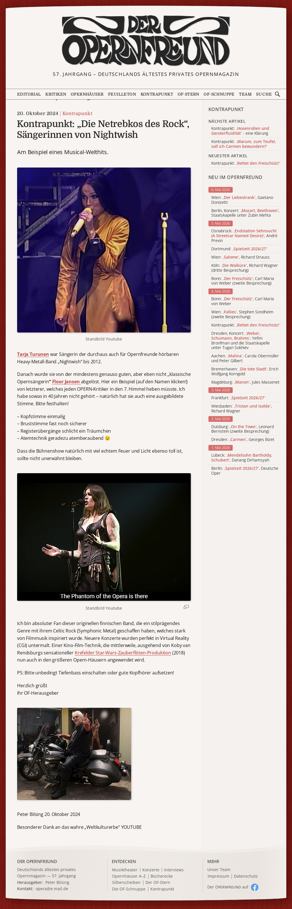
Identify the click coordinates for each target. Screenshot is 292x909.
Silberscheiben (126, 882)
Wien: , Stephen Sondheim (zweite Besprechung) (242, 314)
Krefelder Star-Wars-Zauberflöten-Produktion (123, 653)
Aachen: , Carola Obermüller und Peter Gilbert (245, 358)
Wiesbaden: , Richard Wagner (241, 409)
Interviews (174, 870)
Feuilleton (122, 94)
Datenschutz (246, 876)
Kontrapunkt (157, 94)
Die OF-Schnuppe (128, 889)
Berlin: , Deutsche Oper (244, 471)
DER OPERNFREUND (37, 861)
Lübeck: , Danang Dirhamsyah (241, 458)
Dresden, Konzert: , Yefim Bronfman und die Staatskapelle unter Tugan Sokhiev (240, 340)
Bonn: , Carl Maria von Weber (242, 301)
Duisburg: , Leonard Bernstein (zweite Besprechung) (242, 429)
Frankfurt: (238, 398)
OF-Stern (188, 94)
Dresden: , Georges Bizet (242, 439)
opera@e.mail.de (52, 888)
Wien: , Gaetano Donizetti (242, 200)
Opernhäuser (87, 94)
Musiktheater (124, 870)
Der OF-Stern (157, 882)
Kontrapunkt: (245, 325)
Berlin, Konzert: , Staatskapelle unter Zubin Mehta (245, 213)
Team (245, 94)
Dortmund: (239, 249)
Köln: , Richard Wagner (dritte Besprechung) (244, 268)
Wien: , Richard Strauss (240, 257)
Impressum (218, 876)
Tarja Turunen (33, 354)
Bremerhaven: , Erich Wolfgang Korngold (244, 371)
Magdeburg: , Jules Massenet (245, 382)
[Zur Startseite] (146, 40)
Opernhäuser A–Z (129, 876)
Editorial (29, 94)
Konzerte (150, 870)
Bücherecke (162, 876)
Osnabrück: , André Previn (244, 236)
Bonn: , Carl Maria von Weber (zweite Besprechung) (242, 281)
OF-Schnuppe (219, 94)
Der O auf (227, 887)
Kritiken (55, 94)
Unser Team (218, 869)
